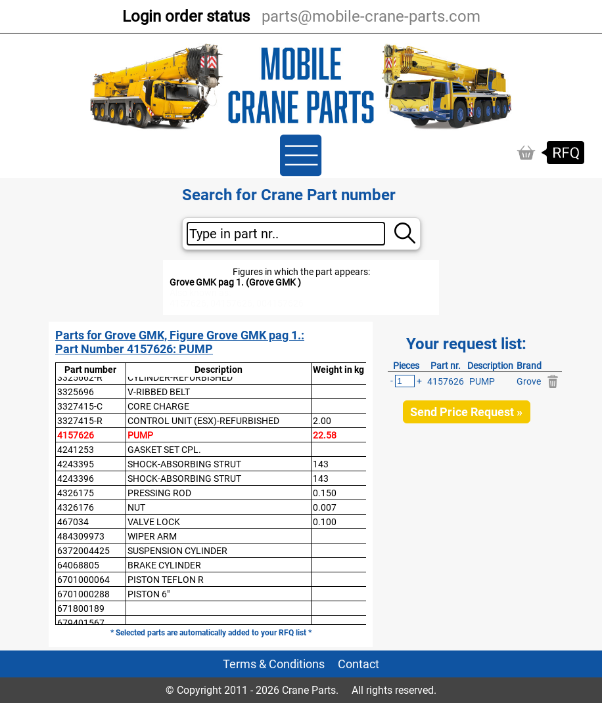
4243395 (75, 464)
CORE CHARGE (158, 406)
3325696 (75, 392)
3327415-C (80, 406)
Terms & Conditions (274, 664)
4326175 (75, 493)
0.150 (324, 493)
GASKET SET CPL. (164, 449)
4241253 (75, 449)
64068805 (78, 565)
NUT (136, 507)
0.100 (324, 522)
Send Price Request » (466, 412)
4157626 (75, 435)
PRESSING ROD (159, 493)
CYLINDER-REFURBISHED (180, 377)
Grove (529, 381)
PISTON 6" (148, 594)
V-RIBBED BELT (158, 392)
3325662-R (80, 377)
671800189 (80, 608)
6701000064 (83, 579)
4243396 (75, 478)
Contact (358, 664)
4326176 (75, 507)
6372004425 (83, 550)
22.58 (324, 435)
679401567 (80, 623)
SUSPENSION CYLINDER (177, 550)
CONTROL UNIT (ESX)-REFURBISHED (203, 420)
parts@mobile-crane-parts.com (371, 16)
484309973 (80, 536)
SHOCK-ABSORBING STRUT (184, 464)
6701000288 (83, 594)
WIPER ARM (152, 536)
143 (321, 464)
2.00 (322, 420)
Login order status (186, 16)
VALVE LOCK (153, 522)
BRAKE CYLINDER (164, 565)
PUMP (140, 435)
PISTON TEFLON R (165, 579)
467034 (73, 522)
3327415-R (80, 420)
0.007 (324, 507)
